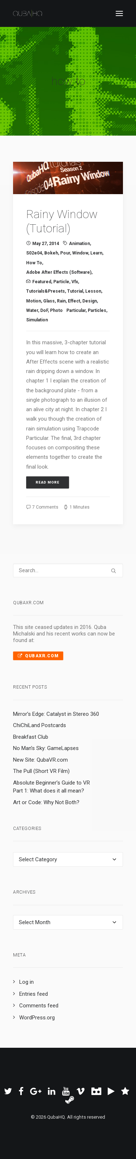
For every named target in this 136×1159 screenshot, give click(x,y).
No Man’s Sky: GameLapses (46, 748)
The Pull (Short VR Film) (41, 771)
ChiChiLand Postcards (39, 725)
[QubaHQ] (27, 13)
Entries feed (33, 994)
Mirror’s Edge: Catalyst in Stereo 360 (56, 714)
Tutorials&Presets (45, 291)
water (32, 310)
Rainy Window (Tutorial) (62, 221)
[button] (119, 13)
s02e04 (34, 253)
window (80, 253)
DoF (44, 310)
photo (56, 310)
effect (74, 301)
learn (96, 253)
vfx (74, 281)
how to (34, 262)
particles (97, 310)
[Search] (68, 570)
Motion (33, 301)
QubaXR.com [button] (38, 655)
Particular (76, 310)
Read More (48, 482)
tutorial (75, 291)
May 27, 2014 (45, 243)
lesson (93, 291)
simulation (37, 319)
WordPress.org (37, 1017)
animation (79, 243)
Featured (41, 281)
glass (49, 301)
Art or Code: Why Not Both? (46, 802)
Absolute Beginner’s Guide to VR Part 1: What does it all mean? (51, 786)
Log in (26, 982)
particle (61, 281)
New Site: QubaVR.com (40, 760)
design (89, 301)
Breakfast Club (30, 737)
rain (61, 301)
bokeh (51, 253)
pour (65, 253)
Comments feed (38, 1005)
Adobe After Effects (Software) (58, 272)
